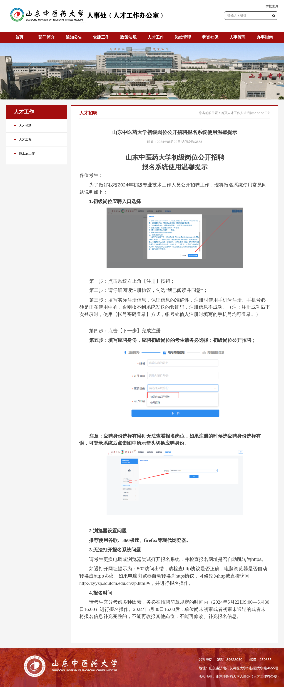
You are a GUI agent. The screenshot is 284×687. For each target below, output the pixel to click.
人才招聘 (25, 125)
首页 (224, 113)
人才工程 (25, 139)
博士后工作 (27, 153)
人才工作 (233, 113)
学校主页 (272, 6)
